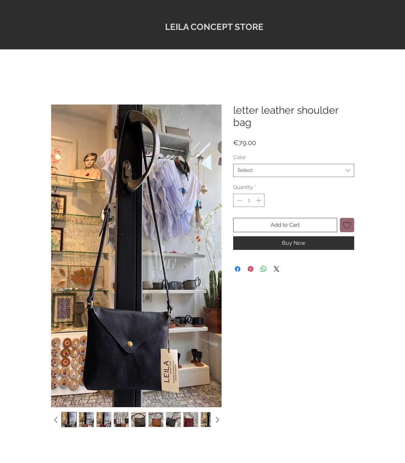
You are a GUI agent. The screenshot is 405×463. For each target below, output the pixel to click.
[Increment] (259, 200)
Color (239, 157)
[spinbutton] (249, 200)
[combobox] (293, 170)
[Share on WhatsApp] (263, 269)
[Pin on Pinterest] (250, 269)
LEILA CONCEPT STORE (214, 27)
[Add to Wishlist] (347, 225)
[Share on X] (276, 269)
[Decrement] (238, 200)
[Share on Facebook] (238, 269)
